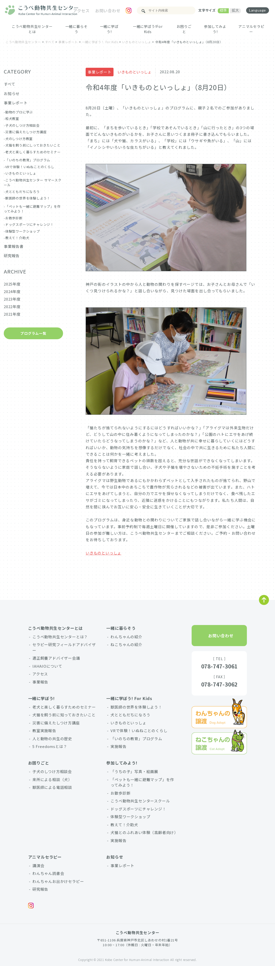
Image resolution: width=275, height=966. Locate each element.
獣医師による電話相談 (52, 787)
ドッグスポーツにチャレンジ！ (29, 224)
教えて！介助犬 (17, 237)
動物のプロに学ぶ (19, 112)
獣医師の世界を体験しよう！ (27, 198)
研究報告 (12, 255)
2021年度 (12, 314)
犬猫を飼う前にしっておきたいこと (33, 145)
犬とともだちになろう (22, 191)
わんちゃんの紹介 (126, 636)
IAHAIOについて (47, 666)
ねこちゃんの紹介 (126, 644)
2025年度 (12, 284)
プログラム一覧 (33, 333)
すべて (9, 84)
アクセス (81, 11)
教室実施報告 (44, 730)
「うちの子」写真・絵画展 (134, 771)
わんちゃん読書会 (48, 873)
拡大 (235, 10)
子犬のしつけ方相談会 (22, 125)
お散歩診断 (14, 218)
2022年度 (12, 306)
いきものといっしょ (134, 72)
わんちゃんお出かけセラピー (58, 881)
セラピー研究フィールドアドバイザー (64, 647)
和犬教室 (12, 118)
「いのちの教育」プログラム (27, 160)
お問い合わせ (108, 11)
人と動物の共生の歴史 (52, 738)
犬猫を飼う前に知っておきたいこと (64, 714)
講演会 (38, 865)
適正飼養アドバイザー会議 (56, 658)
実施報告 (118, 746)
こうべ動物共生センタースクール (140, 800)
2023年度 (12, 299)
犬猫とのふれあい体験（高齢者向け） (144, 832)
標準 (223, 10)
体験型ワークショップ (22, 231)
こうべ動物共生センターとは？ (60, 636)
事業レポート (100, 72)
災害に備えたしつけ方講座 (26, 131)
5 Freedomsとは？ (49, 746)
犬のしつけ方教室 (19, 138)
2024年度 (12, 291)
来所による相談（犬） (52, 779)
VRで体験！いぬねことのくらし (29, 166)
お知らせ (12, 93)
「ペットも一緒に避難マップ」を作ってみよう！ (142, 782)
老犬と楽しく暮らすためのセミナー (33, 152)
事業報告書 (14, 246)
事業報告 (40, 681)
